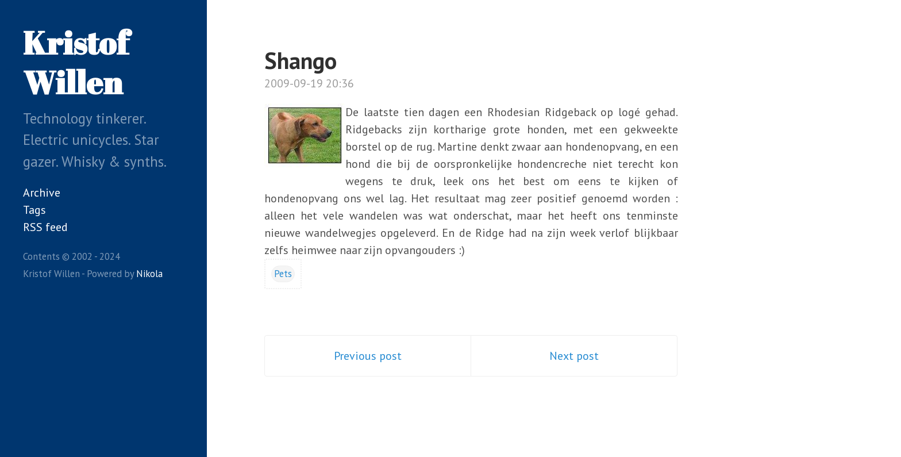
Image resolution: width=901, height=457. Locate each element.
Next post (574, 355)
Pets (283, 273)
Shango (300, 60)
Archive (41, 192)
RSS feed (45, 227)
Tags (34, 209)
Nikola (149, 273)
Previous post (368, 355)
